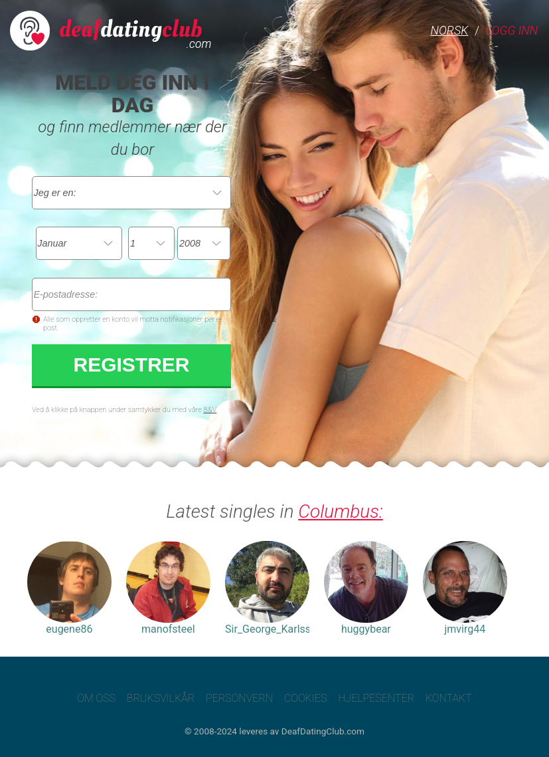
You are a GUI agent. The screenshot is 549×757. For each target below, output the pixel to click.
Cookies (305, 698)
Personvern (239, 698)
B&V (209, 409)
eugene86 (69, 629)
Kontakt (449, 698)
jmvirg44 (465, 629)
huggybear (366, 629)
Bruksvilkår (161, 698)
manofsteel (168, 629)
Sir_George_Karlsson (267, 629)
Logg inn (512, 30)
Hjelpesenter (376, 698)
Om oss (96, 698)
